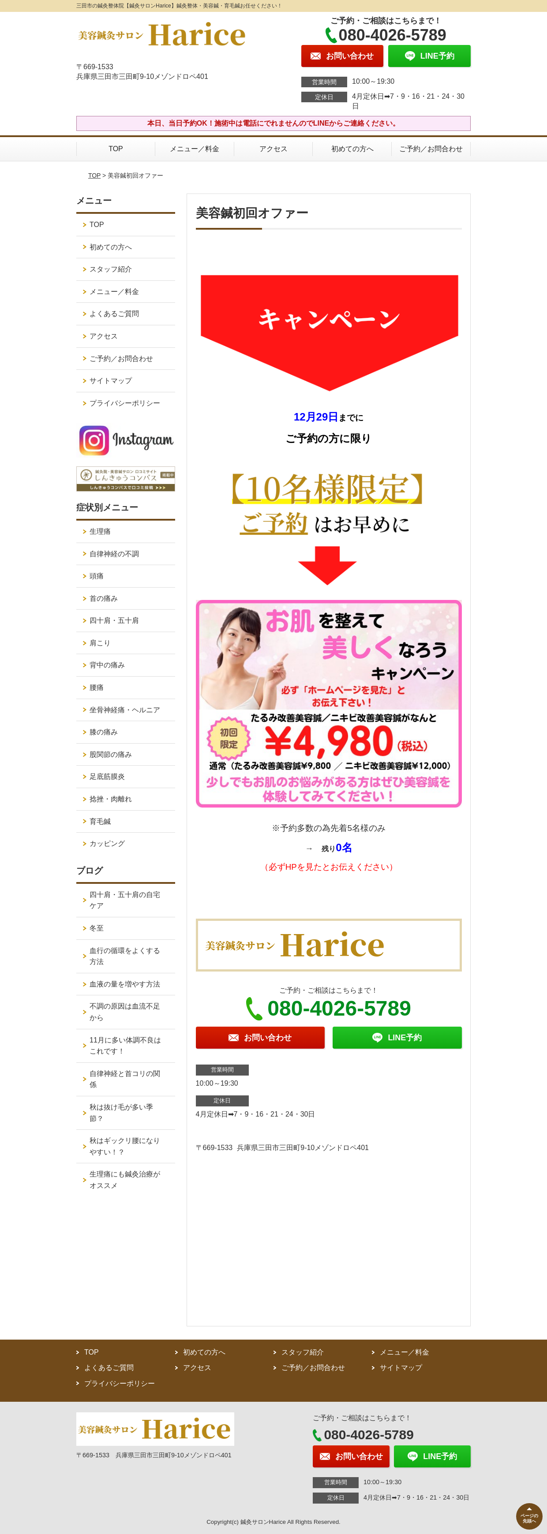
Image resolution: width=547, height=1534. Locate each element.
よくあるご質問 (114, 313)
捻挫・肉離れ (111, 799)
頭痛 (97, 576)
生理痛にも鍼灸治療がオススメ (125, 1179)
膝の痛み (104, 732)
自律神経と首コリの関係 (125, 1079)
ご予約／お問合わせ (431, 149)
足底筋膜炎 (107, 776)
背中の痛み (107, 665)
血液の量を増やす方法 (125, 984)
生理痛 (100, 531)
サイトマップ (111, 380)
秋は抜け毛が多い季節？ (121, 1112)
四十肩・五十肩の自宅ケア (125, 900)
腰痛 (97, 687)
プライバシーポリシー (125, 403)
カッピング (107, 843)
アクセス (273, 149)
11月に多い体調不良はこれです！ (125, 1045)
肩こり (100, 643)
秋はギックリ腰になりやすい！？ (125, 1146)
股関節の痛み (111, 754)
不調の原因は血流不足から (125, 1011)
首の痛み (104, 598)
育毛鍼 (100, 821)
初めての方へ (352, 149)
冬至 (97, 928)
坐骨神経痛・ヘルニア (125, 710)
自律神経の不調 (114, 554)
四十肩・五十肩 (114, 620)
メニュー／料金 (194, 149)
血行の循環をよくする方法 (125, 956)
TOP (116, 149)
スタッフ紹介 (111, 269)
